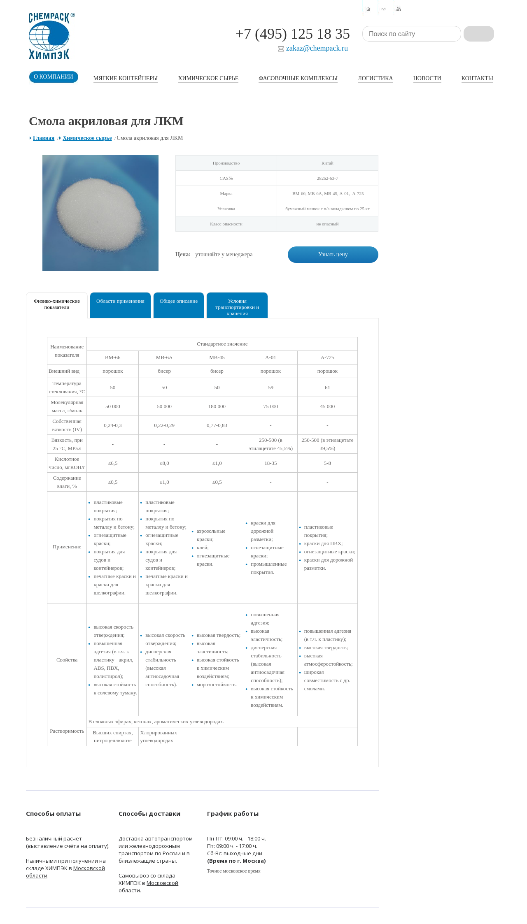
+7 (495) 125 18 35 (293, 34)
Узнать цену (333, 254)
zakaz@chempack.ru (317, 48)
